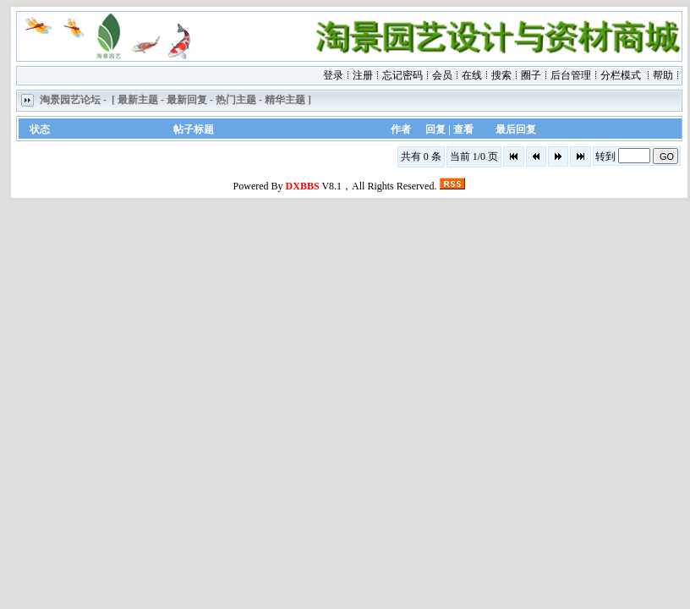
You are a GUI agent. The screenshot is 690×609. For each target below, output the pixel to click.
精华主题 (285, 101)
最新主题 (138, 101)
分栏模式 (620, 75)
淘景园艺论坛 (70, 101)
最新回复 (187, 101)
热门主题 (236, 101)
